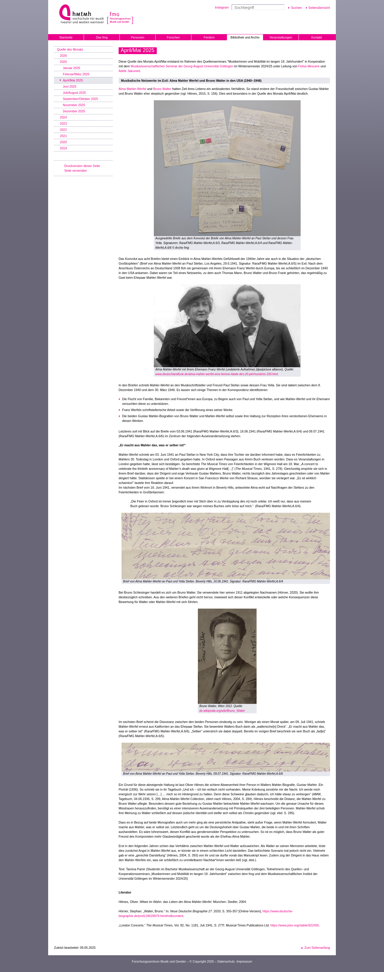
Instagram (222, 7)
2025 (63, 62)
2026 (63, 55)
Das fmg (102, 37)
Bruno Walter (162, 89)
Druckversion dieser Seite (82, 166)
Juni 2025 (69, 86)
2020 (63, 142)
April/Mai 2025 (73, 80)
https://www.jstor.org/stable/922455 (294, 925)
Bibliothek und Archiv (245, 37)
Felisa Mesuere (309, 66)
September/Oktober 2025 (80, 99)
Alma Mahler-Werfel (132, 89)
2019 (63, 148)
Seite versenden (75, 170)
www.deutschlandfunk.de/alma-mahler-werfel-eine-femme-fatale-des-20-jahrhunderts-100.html (216, 374)
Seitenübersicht (319, 7)
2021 (63, 136)
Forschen (173, 37)
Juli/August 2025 (74, 92)
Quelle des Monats (70, 49)
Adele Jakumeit (129, 71)
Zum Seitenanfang (317, 947)
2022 (63, 129)
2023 (63, 123)
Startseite (66, 37)
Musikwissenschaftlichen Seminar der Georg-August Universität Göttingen (182, 66)
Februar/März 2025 (76, 74)
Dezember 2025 (74, 111)
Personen (137, 37)
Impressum (244, 961)
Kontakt (316, 37)
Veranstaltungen (281, 37)
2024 (63, 117)
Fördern (209, 37)
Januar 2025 (71, 68)
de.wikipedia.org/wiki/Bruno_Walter (222, 710)
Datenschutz (226, 961)
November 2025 (74, 105)
